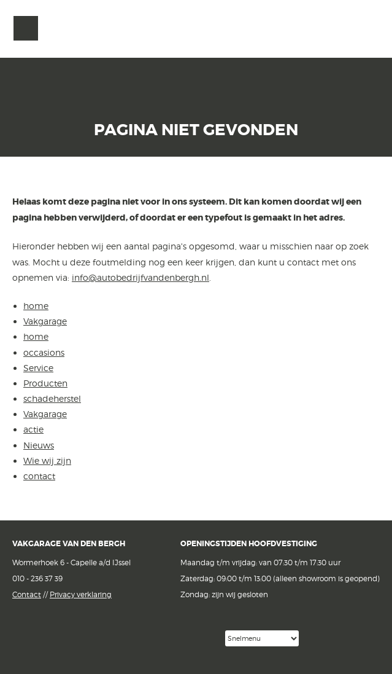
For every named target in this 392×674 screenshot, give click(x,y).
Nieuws (38, 445)
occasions (43, 352)
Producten (45, 383)
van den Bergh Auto (196, 58)
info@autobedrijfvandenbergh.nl (140, 277)
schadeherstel (52, 398)
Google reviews (169, 638)
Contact (26, 594)
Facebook (103, 637)
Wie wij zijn (47, 460)
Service (38, 367)
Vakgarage (365, 29)
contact (39, 476)
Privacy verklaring (81, 594)
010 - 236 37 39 (37, 578)
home (35, 305)
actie (33, 429)
